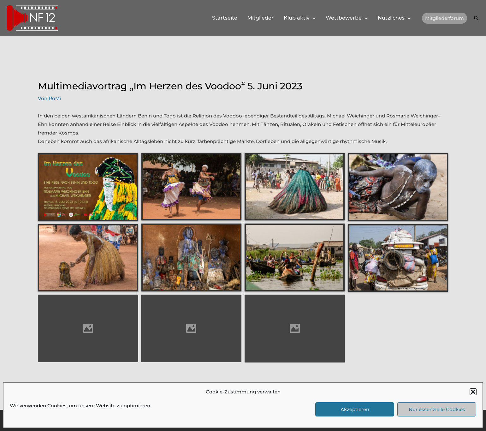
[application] (313, 18)
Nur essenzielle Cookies (437, 409)
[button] (473, 392)
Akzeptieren (355, 409)
